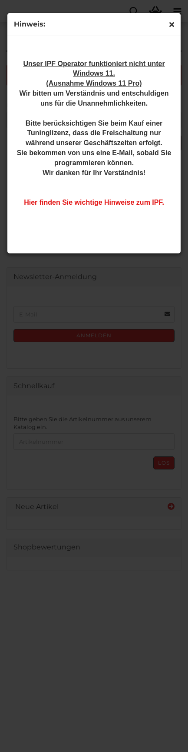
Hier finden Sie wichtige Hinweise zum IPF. (94, 202)
